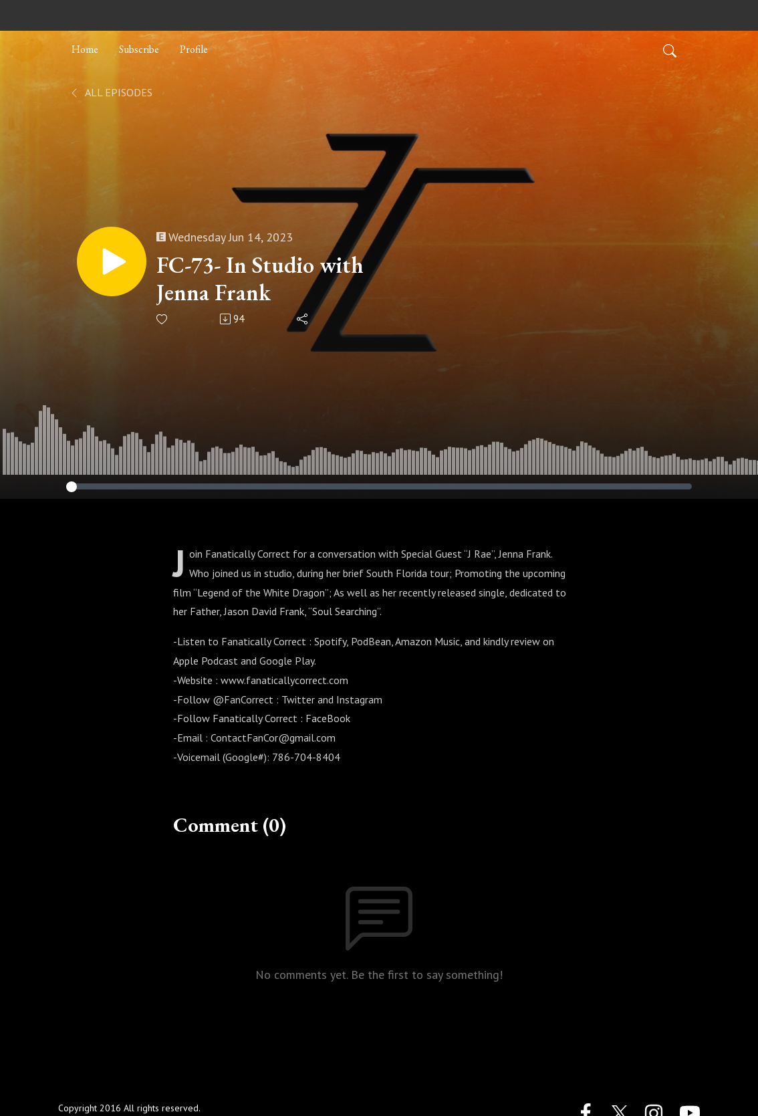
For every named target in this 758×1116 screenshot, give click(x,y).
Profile (194, 49)
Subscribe (139, 49)
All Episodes (110, 92)
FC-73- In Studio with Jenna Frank (260, 278)
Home (85, 49)
